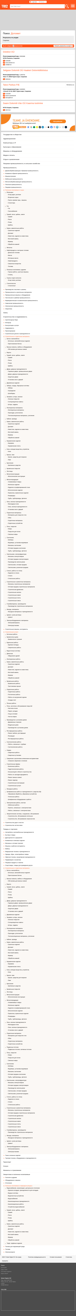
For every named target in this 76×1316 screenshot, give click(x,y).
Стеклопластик (11, 283)
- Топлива (10, 266)
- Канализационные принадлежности (18, 1201)
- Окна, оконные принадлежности (17, 506)
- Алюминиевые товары (14, 482)
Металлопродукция (12, 479)
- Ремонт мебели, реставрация (16, 733)
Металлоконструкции (13, 474)
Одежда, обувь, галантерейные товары (17, 854)
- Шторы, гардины (12, 404)
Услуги (5, 1166)
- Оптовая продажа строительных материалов (21, 587)
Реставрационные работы (14, 731)
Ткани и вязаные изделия (12, 1155)
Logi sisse (34, 1)
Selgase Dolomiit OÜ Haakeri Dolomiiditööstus (25, 70)
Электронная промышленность (14, 306)
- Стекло (9, 575)
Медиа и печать (9, 155)
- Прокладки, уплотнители (15, 413)
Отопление (8, 1183)
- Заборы (10, 388)
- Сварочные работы (13, 752)
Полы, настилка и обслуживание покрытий (19, 706)
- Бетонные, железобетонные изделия (18, 341)
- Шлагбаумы (11, 393)
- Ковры (9, 529)
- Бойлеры (10, 540)
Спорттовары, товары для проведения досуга (18, 865)
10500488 (22, 56)
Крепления (10, 463)
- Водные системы (12, 1193)
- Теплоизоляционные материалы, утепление (20, 415)
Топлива (7, 1249)
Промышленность (10, 167)
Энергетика (8, 309)
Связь (5, 312)
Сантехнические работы (14, 742)
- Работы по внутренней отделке (17, 697)
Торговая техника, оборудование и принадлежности (20, 1158)
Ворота (9, 352)
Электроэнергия (10, 1252)
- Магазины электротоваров (15, 556)
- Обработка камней (13, 244)
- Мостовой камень (13, 239)
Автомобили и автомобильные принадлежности (19, 832)
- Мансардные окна (13, 504)
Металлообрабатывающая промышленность (18, 181)
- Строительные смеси (14, 600)
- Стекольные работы (13, 578)
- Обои (9, 517)
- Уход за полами (12, 714)
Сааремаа (6, 40)
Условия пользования (56, 1257)
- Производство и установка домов (17, 727)
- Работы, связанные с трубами (16, 744)
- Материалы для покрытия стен (16, 515)
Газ (8, 206)
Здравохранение (9, 138)
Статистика (69, 1257)
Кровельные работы (13, 681)
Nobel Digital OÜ (10, 1257)
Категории (4, 1267)
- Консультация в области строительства (19, 772)
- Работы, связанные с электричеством (18, 810)
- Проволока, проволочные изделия (17, 493)
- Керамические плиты (14, 446)
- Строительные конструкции (15, 783)
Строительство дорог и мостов (14, 822)
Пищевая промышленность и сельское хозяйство (21, 163)
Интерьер (8, 322)
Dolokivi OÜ (8, 52)
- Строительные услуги (14, 785)
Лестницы (10, 471)
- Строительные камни (14, 595)
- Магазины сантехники (14, 545)
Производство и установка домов (17, 720)
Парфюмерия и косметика (13, 860)
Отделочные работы (13, 689)
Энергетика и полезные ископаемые (16, 1174)
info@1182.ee (4, 1285)
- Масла (9, 255)
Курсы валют (4, 1273)
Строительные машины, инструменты (16, 629)
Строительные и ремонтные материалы (19, 581)
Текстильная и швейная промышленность (17, 297)
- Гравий (9, 216)
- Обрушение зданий (13, 656)
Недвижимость (9, 328)
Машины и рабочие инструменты (15, 846)
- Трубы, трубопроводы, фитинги (17, 498)
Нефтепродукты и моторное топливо (18, 250)
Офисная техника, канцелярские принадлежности (20, 857)
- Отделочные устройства (14, 523)
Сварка (9, 750)
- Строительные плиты (14, 598)
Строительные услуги (11, 632)
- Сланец (10, 274)
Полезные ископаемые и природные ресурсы (18, 1185)
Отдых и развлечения (11, 159)
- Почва (9, 222)
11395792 (22, 74)
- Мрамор (10, 241)
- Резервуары (11, 495)
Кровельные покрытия (13, 468)
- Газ (8, 208)
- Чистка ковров (12, 716)
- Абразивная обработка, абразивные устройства (22, 794)
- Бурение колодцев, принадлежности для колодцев (22, 1190)
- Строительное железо (14, 592)
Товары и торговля (10, 829)
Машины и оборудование (12, 151)
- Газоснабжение (12, 211)
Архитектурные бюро (11, 320)
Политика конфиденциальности (37, 1257)
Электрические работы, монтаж (16, 802)
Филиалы (70, 85)
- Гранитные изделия (13, 230)
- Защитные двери (12, 377)
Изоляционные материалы (15, 407)
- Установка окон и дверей (15, 379)
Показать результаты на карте (63, 46)
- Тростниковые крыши (14, 686)
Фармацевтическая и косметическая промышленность (21, 300)
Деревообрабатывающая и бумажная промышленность (21, 170)
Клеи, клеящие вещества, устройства (18, 449)
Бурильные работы (12, 642)
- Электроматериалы (13, 622)
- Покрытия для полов (13, 531)
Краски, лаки (10, 454)
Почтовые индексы (6, 1271)
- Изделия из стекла (13, 573)
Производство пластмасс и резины (15, 289)
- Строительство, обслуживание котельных (20, 816)
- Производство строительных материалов (20, 606)
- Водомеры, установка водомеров (17, 542)
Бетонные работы (12, 634)
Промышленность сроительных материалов (18, 292)
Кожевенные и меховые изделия (15, 840)
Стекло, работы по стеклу (14, 570)
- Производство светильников (16, 562)
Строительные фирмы (13, 764)
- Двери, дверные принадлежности (17, 374)
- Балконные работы (13, 766)
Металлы (9, 247)
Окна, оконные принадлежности (16, 501)
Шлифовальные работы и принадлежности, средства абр (24, 791)
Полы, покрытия (11, 526)
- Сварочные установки (14, 755)
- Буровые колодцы (13, 645)
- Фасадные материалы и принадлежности (20, 611)
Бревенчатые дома (12, 637)
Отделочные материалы (14, 512)
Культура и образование (12, 147)
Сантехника (10, 537)
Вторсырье (10, 192)
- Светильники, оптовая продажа (17, 564)
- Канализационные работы (15, 1204)
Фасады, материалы (13, 609)
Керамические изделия (13, 441)
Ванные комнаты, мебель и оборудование (19, 347)
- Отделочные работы (13, 691)
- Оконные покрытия (13, 399)
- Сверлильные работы (14, 647)
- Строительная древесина (15, 589)
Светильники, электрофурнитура (16, 554)
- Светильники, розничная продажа (17, 567)
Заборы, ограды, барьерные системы (18, 385)
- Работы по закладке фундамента (17, 774)
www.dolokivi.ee (10, 62)
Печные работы (11, 703)
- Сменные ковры (12, 534)
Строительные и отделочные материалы (17, 336)
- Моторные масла (12, 258)
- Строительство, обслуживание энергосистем (21, 819)
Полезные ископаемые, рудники (16, 269)
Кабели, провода (12, 419)
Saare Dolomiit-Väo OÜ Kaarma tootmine (23, 103)
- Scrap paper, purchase (14, 194)
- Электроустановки (13, 625)
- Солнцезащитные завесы (15, 401)
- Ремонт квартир (12, 780)
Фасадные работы (12, 789)
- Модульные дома (12, 725)
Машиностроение (10, 176)
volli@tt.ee (8, 64)
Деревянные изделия (13, 383)
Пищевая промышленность (13, 187)
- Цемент (10, 617)
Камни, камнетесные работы (15, 228)
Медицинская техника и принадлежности (17, 851)
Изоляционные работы (13, 659)
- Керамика (10, 443)
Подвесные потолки (13, 1047)
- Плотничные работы (13, 694)
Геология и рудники (11, 1177)
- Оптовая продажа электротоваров (17, 559)
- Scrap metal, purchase (14, 280)
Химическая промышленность (14, 303)
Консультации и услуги (12, 325)
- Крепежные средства (14, 465)
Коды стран (4, 1269)
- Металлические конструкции (16, 476)
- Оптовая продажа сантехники (16, 548)
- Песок (9, 219)
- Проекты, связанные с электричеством (19, 807)
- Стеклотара (11, 203)
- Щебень (10, 225)
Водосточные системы (13, 651)
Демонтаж (10, 653)
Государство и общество (12, 134)
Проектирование (10, 331)
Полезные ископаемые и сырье (14, 190)
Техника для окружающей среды (15, 1246)
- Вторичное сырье (12, 197)
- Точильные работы (13, 796)
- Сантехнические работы (14, 747)
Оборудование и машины (12, 1180)
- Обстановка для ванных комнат (17, 349)
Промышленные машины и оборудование (17, 295)
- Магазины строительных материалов (18, 584)
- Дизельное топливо (13, 252)
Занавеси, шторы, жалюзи (14, 396)
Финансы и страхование (12, 1170)
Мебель (7, 849)
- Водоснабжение (12, 1198)
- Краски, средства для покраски (17, 457)
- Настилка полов (12, 708)
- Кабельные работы (13, 805)
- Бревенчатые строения (14, 639)
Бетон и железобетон (13, 338)
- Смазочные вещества (14, 263)
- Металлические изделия (15, 490)
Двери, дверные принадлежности (17, 369)
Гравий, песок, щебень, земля (16, 214)
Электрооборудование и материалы (17, 620)
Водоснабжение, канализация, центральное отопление (23, 1188)
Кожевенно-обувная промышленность (16, 173)
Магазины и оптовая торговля (14, 843)
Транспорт (7, 1162)
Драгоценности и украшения (13, 837)
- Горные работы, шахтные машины (17, 272)
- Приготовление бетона (14, 343)
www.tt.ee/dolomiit (10, 95)
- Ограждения (11, 390)
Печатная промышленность (13, 184)
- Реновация (10, 736)
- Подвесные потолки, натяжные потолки (19, 1049)
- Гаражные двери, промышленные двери (19, 371)
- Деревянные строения (14, 722)
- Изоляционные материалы (15, 410)
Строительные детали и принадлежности (17, 333)
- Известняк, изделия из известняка (17, 236)
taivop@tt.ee (9, 97)
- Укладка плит (11, 700)
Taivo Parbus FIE (11, 85)
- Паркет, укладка (12, 711)
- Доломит (10, 233)
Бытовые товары (10, 835)
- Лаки (9, 459)
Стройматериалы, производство (16, 604)
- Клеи (9, 451)
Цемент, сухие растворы (14, 615)
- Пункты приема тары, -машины (17, 200)
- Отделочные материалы (14, 520)
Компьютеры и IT (9, 143)
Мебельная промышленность (14, 179)
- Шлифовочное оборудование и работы (19, 799)
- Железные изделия (13, 484)
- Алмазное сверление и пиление (17, 761)
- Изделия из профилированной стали (18, 487)
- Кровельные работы (13, 683)
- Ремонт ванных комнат (14, 777)
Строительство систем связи (13, 825)
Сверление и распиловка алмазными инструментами (22, 758)
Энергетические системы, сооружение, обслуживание (23, 813)
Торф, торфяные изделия (14, 1243)
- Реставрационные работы (15, 738)
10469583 (22, 89)
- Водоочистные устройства (15, 1196)
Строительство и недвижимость (15, 317)
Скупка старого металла (14, 278)
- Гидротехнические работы (15, 769)
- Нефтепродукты (12, 261)
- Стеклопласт (11, 285)
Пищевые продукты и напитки (14, 862)
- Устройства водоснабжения (15, 1207)
